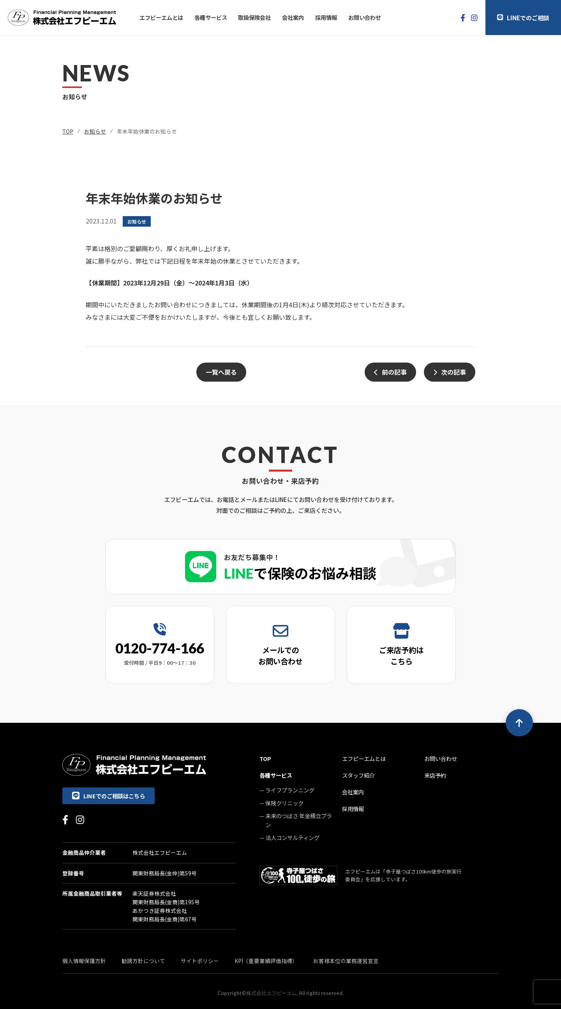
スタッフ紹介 (358, 775)
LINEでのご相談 (523, 17)
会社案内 (293, 17)
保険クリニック (284, 803)
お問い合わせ (364, 17)
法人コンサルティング (292, 837)
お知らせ (95, 131)
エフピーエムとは (161, 17)
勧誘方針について (143, 961)
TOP (67, 131)
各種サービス (210, 17)
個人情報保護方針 (84, 961)
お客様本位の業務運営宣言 (346, 961)
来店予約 (435, 775)
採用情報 (326, 17)
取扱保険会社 (254, 17)
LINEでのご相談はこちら (108, 796)
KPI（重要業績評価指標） (266, 961)
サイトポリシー (200, 961)
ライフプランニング (289, 790)
